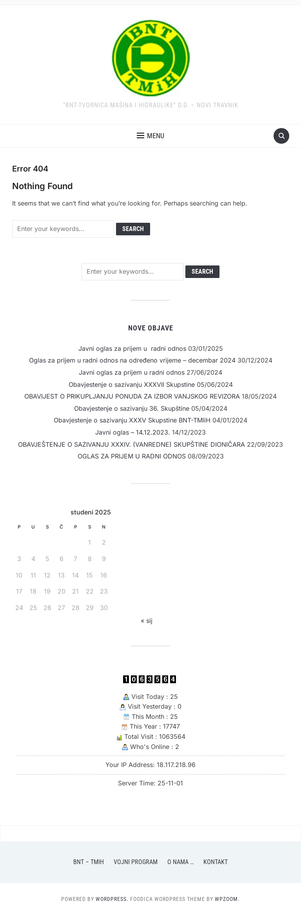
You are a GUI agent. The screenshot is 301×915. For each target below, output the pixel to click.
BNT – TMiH (88, 862)
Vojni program (136, 862)
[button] (150, 136)
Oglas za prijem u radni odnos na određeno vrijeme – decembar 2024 (132, 360)
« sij (146, 620)
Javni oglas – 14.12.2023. (132, 432)
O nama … (180, 862)
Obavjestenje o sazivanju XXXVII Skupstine (132, 384)
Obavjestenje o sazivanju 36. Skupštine (131, 408)
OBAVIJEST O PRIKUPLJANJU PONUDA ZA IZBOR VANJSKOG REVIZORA (132, 396)
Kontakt (215, 862)
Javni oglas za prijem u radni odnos (132, 348)
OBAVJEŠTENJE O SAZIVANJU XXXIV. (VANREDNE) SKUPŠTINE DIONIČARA (131, 444)
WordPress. (112, 899)
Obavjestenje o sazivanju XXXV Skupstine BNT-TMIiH (132, 420)
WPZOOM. (227, 899)
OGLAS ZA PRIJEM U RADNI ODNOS (132, 456)
